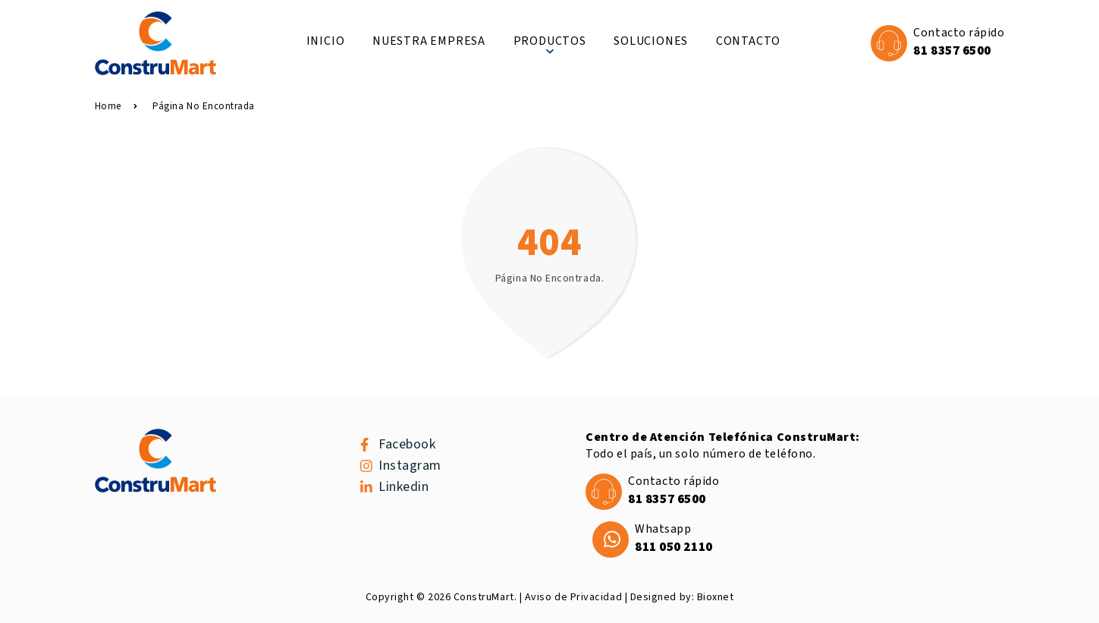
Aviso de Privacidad (573, 597)
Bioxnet (715, 597)
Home (116, 106)
